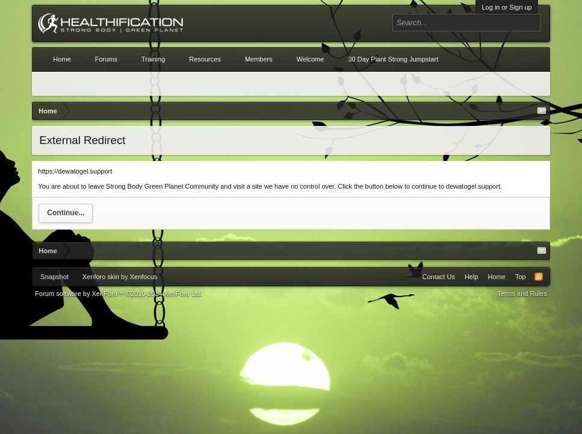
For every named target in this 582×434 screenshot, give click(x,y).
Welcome (310, 59)
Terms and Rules (522, 293)
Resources (205, 59)
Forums (106, 59)
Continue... (65, 213)
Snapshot (54, 276)
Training (153, 59)
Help (471, 276)
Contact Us (439, 276)
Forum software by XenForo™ (118, 293)
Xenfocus (144, 276)
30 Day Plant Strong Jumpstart (393, 59)
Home (61, 59)
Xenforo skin (100, 276)
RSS (538, 276)
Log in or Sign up (506, 7)
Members (259, 59)
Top (520, 276)
